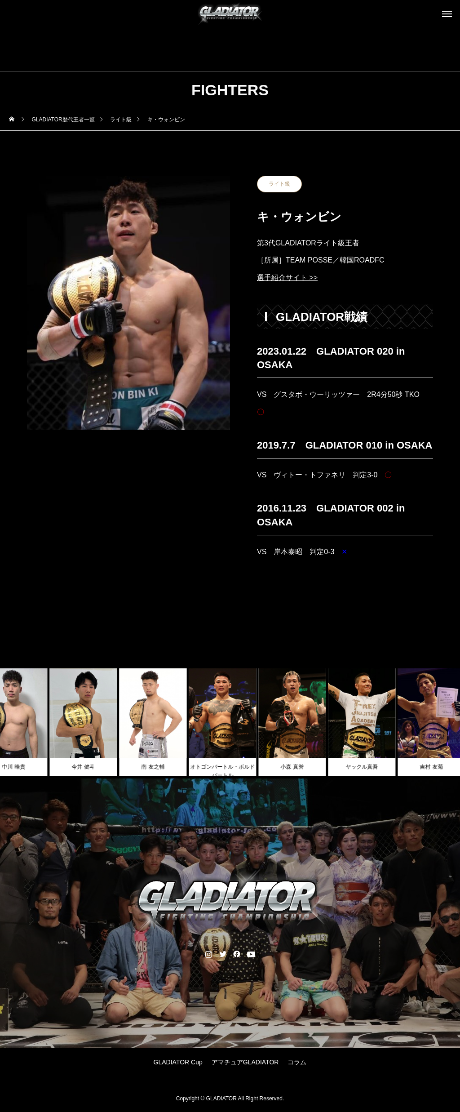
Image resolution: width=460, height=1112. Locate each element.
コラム (297, 1062)
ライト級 (279, 184)
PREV (285, 585)
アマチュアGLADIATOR (245, 1062)
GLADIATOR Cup (178, 1062)
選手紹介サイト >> (287, 277)
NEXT (405, 585)
